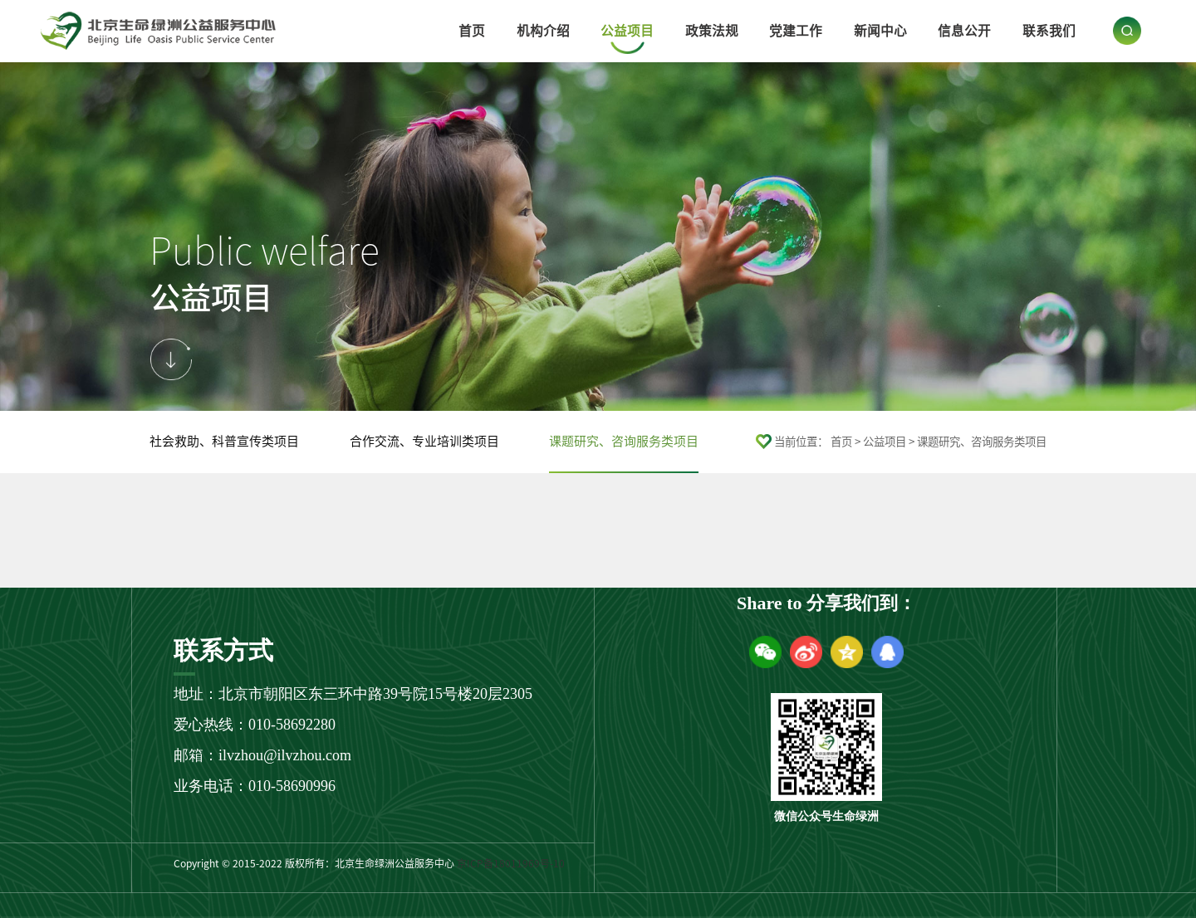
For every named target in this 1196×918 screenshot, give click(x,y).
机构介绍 (543, 30)
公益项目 (627, 30)
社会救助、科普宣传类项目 (224, 441)
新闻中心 (880, 30)
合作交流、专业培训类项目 (424, 441)
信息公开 (964, 30)
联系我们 (1049, 30)
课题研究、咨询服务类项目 (623, 441)
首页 (471, 30)
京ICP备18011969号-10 (511, 863)
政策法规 (711, 30)
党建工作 (795, 30)
